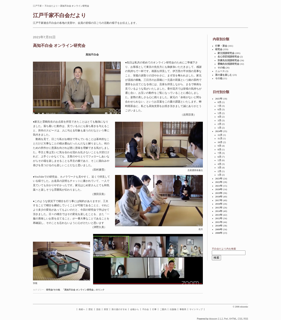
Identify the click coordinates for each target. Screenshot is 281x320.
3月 (219, 120)
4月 (219, 116)
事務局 (183, 309)
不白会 (145, 309)
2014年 (218, 211)
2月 (219, 124)
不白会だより (51, 6)
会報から (134, 309)
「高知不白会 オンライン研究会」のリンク (83, 290)
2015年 (218, 207)
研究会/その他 (53, 290)
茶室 (106, 309)
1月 (219, 127)
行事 (154, 309)
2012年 (218, 218)
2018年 (218, 196)
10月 (220, 142)
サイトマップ (196, 309)
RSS (245, 319)
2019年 (218, 193)
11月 (220, 138)
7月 (219, 106)
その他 (221, 67)
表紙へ (82, 309)
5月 (219, 113)
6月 (219, 109)
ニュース (220, 71)
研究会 (218, 49)
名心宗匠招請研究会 (228, 56)
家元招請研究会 (226, 53)
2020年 (218, 189)
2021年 (218, 185)
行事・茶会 (221, 45)
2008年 (218, 233)
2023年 (218, 178)
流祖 (98, 309)
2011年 (218, 222)
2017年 (218, 200)
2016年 (218, 203)
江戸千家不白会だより (59, 15)
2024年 (218, 131)
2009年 (218, 229)
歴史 (90, 309)
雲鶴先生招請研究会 (228, 64)
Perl (226, 319)
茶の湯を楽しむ (223, 75)
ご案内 (163, 309)
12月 (220, 135)
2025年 (218, 98)
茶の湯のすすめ (119, 309)
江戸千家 (37, 6)
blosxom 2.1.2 (216, 319)
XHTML (233, 319)
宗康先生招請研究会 (228, 60)
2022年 (218, 182)
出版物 (173, 309)
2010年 (218, 225)
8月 (219, 102)
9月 (219, 145)
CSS (240, 319)
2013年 (218, 214)
